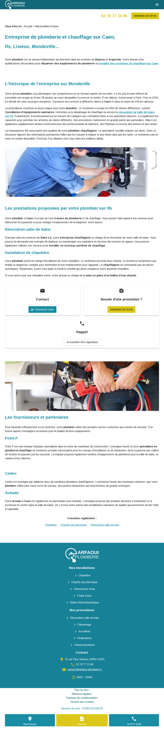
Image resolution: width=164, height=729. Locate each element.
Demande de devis (145, 16)
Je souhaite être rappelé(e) (82, 342)
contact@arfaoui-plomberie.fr (84, 669)
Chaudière (51, 524)
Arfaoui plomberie (84, 644)
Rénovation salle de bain (105, 524)
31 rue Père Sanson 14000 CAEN (84, 659)
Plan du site (81, 690)
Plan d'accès (29, 724)
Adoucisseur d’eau (84, 589)
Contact (82, 724)
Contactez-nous (42, 309)
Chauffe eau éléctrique (84, 582)
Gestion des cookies (82, 701)
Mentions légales (81, 694)
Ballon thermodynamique (84, 602)
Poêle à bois (84, 595)
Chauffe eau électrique (74, 524)
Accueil (28, 26)
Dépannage (84, 624)
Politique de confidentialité (81, 697)
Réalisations (84, 638)
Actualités (84, 631)
